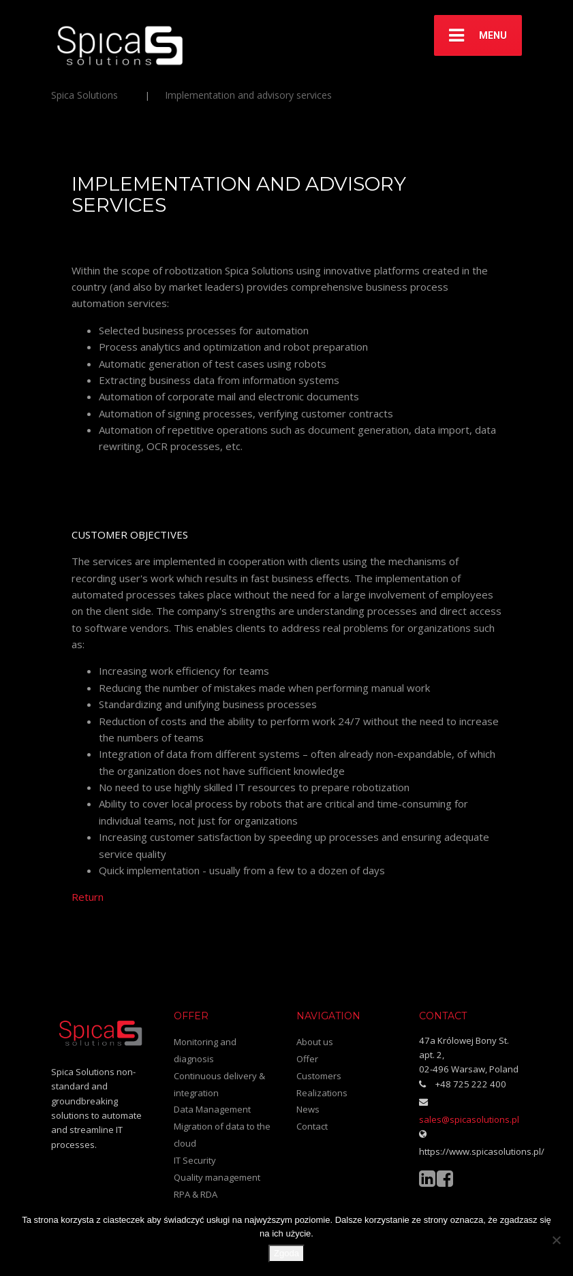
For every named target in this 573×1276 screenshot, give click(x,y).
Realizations (321, 1093)
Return (88, 897)
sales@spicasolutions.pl (469, 1119)
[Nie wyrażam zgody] (556, 1240)
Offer (307, 1059)
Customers (318, 1076)
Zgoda (286, 1253)
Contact (312, 1126)
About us (314, 1042)
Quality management (217, 1177)
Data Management (212, 1109)
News (308, 1109)
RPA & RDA (195, 1194)
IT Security (195, 1160)
